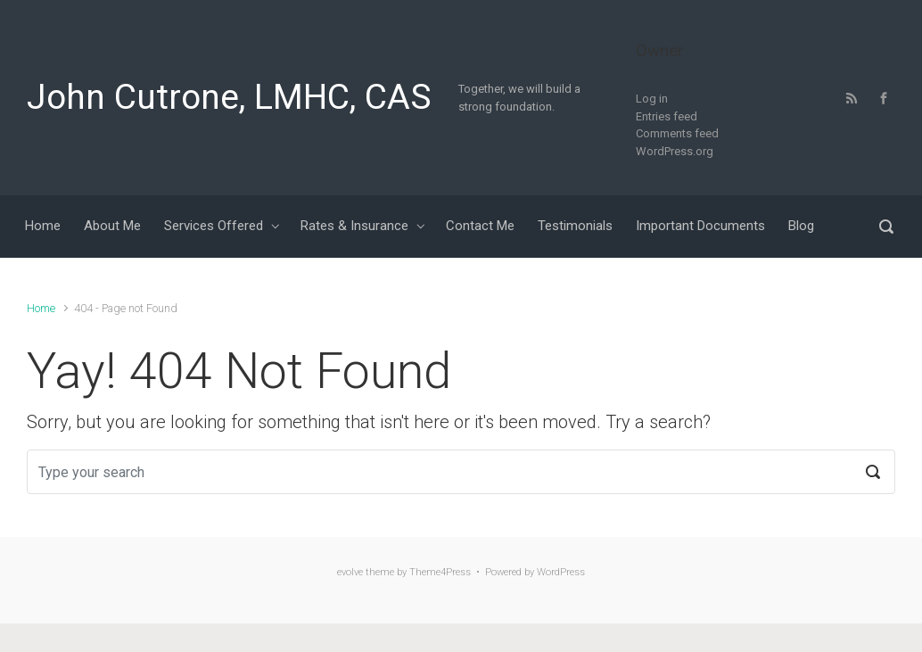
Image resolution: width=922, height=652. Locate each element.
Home (41, 308)
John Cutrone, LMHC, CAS (229, 97)
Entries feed (666, 116)
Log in (652, 98)
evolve (350, 572)
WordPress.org (674, 151)
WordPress (561, 572)
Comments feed (677, 133)
